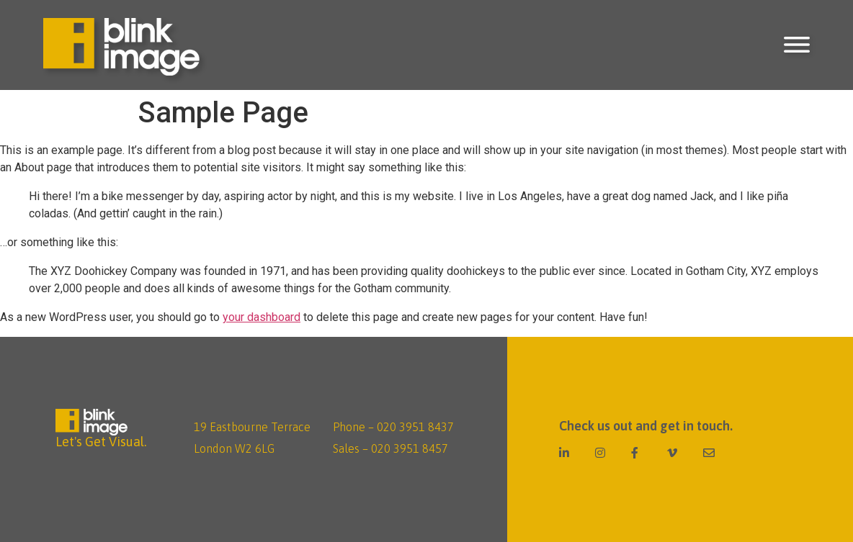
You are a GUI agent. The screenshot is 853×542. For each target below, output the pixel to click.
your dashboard (261, 317)
